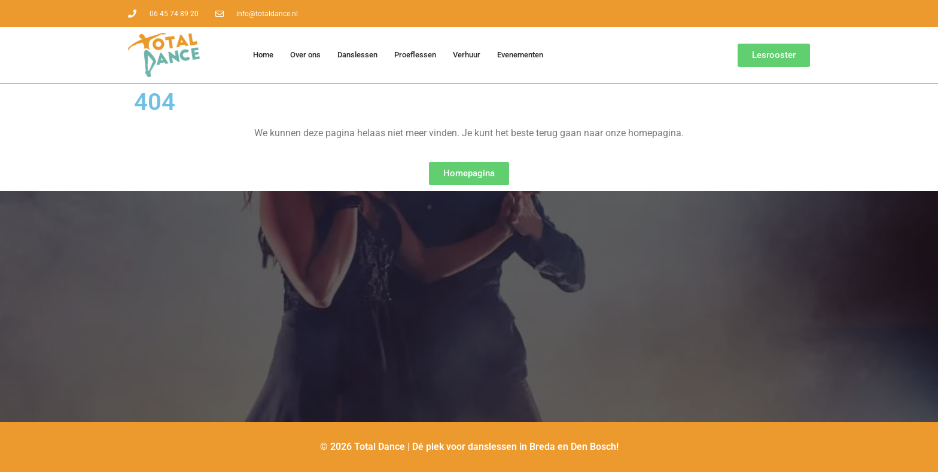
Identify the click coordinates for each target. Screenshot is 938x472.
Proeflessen (415, 54)
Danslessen (357, 54)
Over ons (305, 54)
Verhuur (466, 54)
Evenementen (520, 54)
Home (263, 54)
